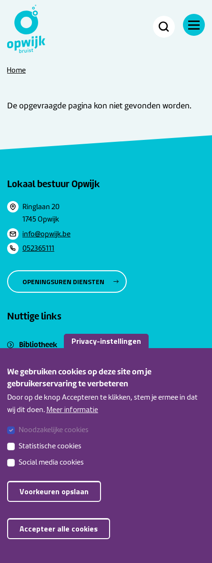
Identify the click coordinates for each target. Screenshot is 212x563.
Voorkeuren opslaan (54, 503)
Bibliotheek (38, 345)
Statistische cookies (50, 458)
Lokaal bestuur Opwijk (53, 184)
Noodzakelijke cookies (54, 441)
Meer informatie (72, 421)
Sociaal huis (38, 357)
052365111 (38, 248)
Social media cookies (51, 474)
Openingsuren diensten (63, 281)
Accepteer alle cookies (59, 540)
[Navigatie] (194, 25)
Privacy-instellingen (106, 353)
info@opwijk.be (46, 234)
